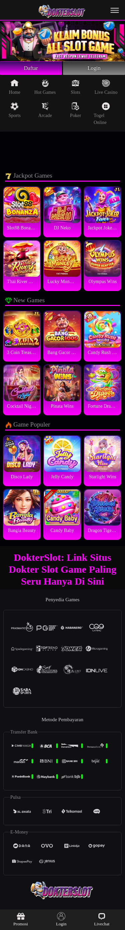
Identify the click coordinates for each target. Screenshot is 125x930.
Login (94, 69)
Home (15, 88)
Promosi (20, 919)
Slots (75, 88)
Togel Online (102, 115)
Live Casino (105, 88)
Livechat (101, 919)
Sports (15, 112)
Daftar (31, 69)
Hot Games (45, 88)
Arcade (45, 112)
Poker (75, 112)
